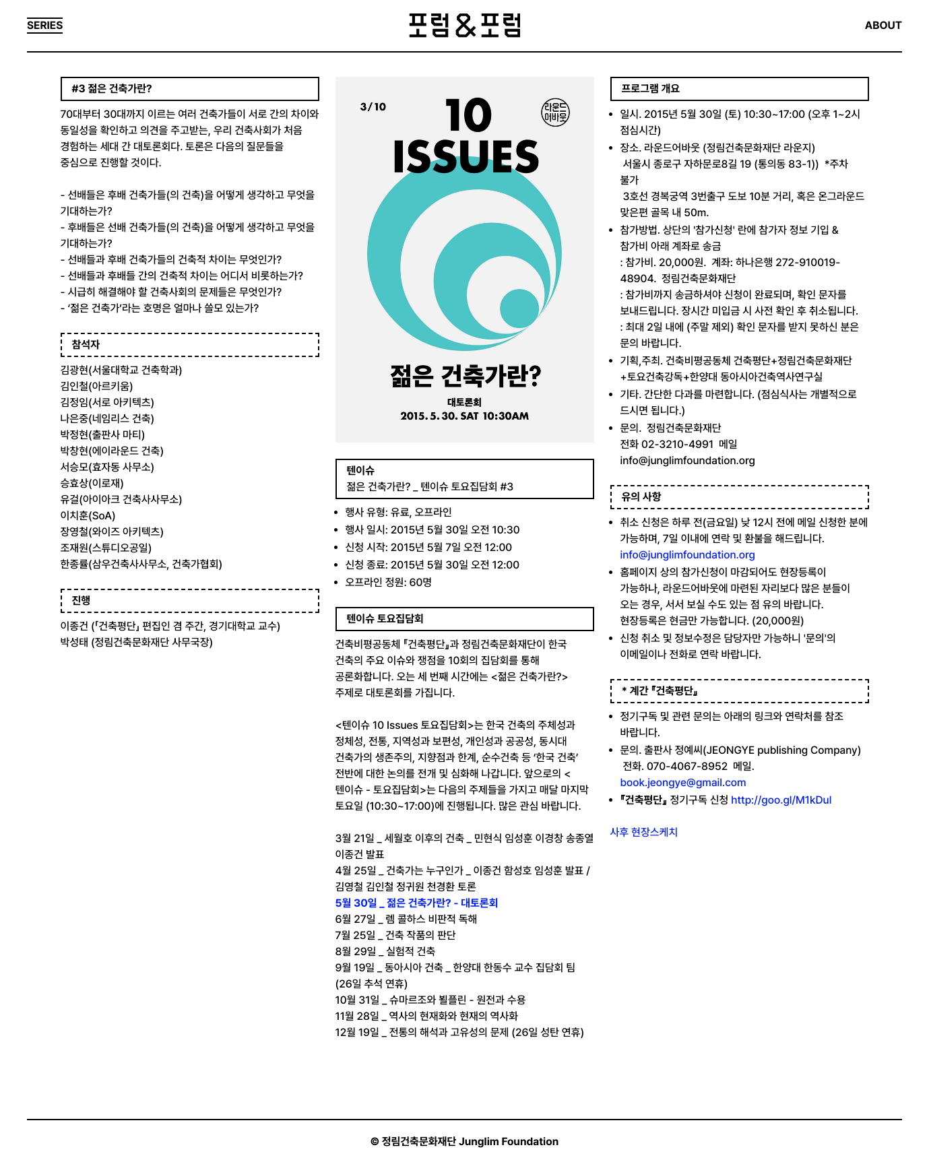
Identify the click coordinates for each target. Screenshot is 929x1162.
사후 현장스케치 (644, 832)
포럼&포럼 (464, 25)
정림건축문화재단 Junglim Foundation (470, 1141)
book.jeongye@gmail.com (683, 782)
